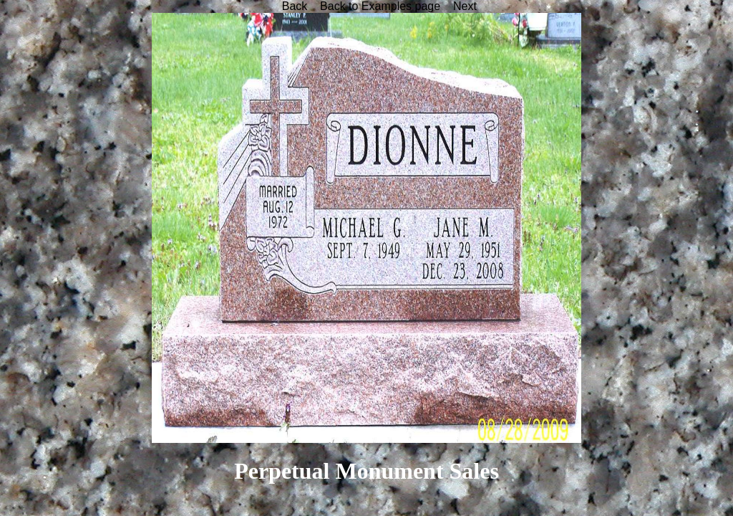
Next (465, 6)
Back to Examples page (380, 6)
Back (295, 6)
